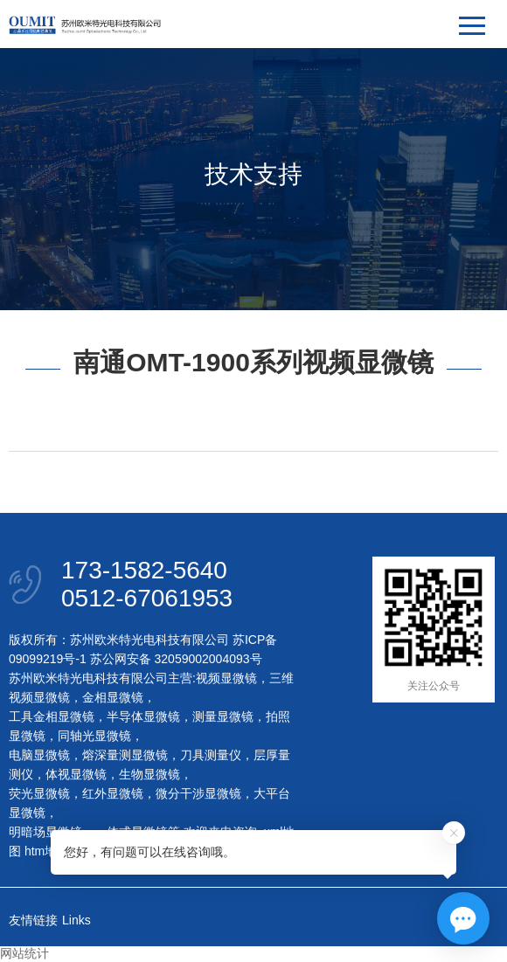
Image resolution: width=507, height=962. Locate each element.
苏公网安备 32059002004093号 (174, 659)
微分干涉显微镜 (198, 793)
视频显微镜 (226, 678)
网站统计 (24, 953)
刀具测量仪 (210, 755)
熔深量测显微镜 (125, 755)
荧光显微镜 (39, 793)
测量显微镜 (223, 716)
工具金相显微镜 (51, 716)
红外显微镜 (112, 793)
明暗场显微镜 (45, 832)
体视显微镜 (76, 774)
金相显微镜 (112, 697)
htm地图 (46, 851)
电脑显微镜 (39, 755)
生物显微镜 (149, 774)
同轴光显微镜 (94, 736)
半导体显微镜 (143, 716)
